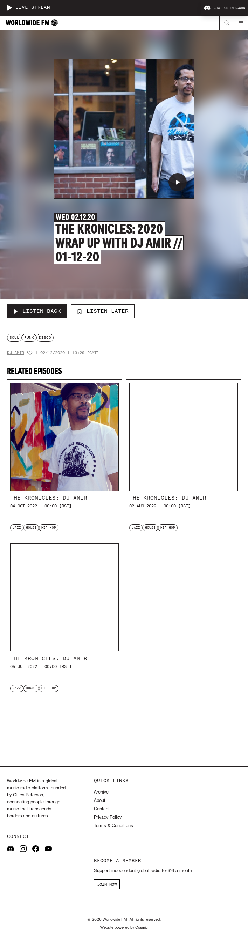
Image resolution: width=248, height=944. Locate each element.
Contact (102, 809)
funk (29, 337)
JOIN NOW (107, 884)
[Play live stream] (9, 7)
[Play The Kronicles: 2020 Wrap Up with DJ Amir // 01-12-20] (177, 182)
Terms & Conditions (113, 826)
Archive (101, 792)
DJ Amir (15, 353)
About (99, 801)
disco (45, 337)
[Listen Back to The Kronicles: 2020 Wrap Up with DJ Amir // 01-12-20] (37, 311)
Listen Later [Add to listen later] (103, 311)
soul (14, 337)
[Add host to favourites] (30, 353)
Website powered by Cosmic (124, 927)
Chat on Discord (224, 8)
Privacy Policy (108, 817)
